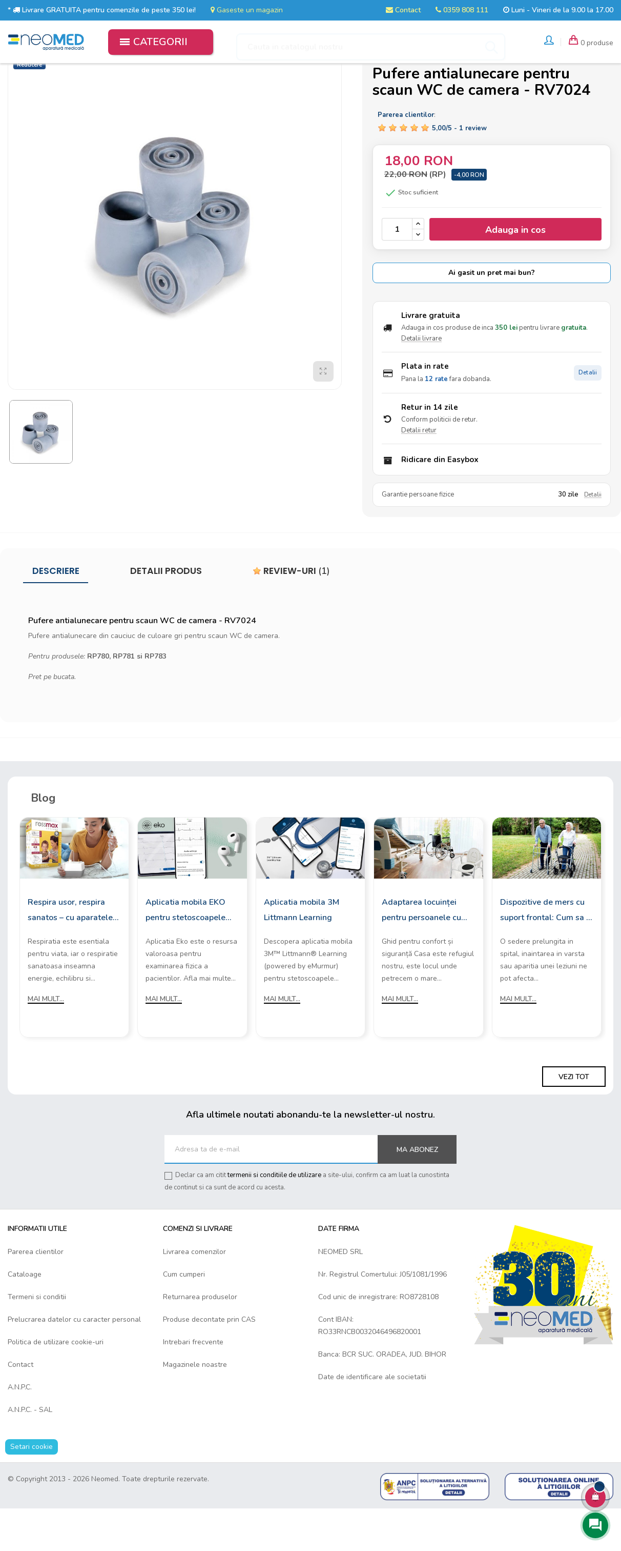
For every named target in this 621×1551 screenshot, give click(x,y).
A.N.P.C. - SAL (30, 1451)
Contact (403, 10)
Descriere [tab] (55, 612)
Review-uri (291, 612)
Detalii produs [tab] (166, 612)
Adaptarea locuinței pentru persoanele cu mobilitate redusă (421, 952)
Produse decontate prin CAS (209, 1361)
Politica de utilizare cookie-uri (56, 1383)
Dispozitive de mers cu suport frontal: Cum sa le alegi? (546, 952)
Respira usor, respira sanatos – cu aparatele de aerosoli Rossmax (70, 952)
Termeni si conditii (37, 1338)
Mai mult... (46, 1040)
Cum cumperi (184, 1316)
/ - (459, 169)
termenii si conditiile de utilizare (274, 1217)
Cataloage (25, 1316)
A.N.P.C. (20, 1429)
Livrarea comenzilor (194, 1293)
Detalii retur (419, 471)
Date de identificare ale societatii (372, 1418)
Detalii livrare (421, 380)
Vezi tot (573, 1118)
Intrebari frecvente (193, 1383)
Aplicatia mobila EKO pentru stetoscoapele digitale (185, 952)
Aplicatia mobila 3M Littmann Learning (301, 951)
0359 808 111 (462, 10)
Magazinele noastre (195, 1406)
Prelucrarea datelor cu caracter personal (74, 1361)
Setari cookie (31, 1488)
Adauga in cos (515, 271)
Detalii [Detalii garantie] (593, 536)
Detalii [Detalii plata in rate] (587, 414)
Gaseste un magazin (247, 10)
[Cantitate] (397, 271)
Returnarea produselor (200, 1338)
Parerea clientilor (36, 1293)
